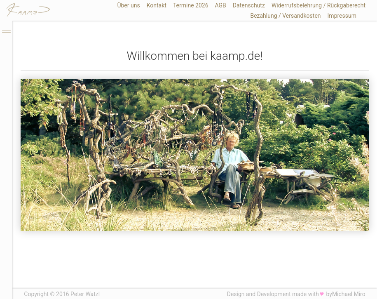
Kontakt (156, 5)
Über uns (128, 5)
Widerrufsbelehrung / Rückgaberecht (318, 5)
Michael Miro (348, 294)
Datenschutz (249, 5)
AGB (220, 5)
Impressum (342, 15)
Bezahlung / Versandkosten (285, 15)
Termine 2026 (190, 5)
